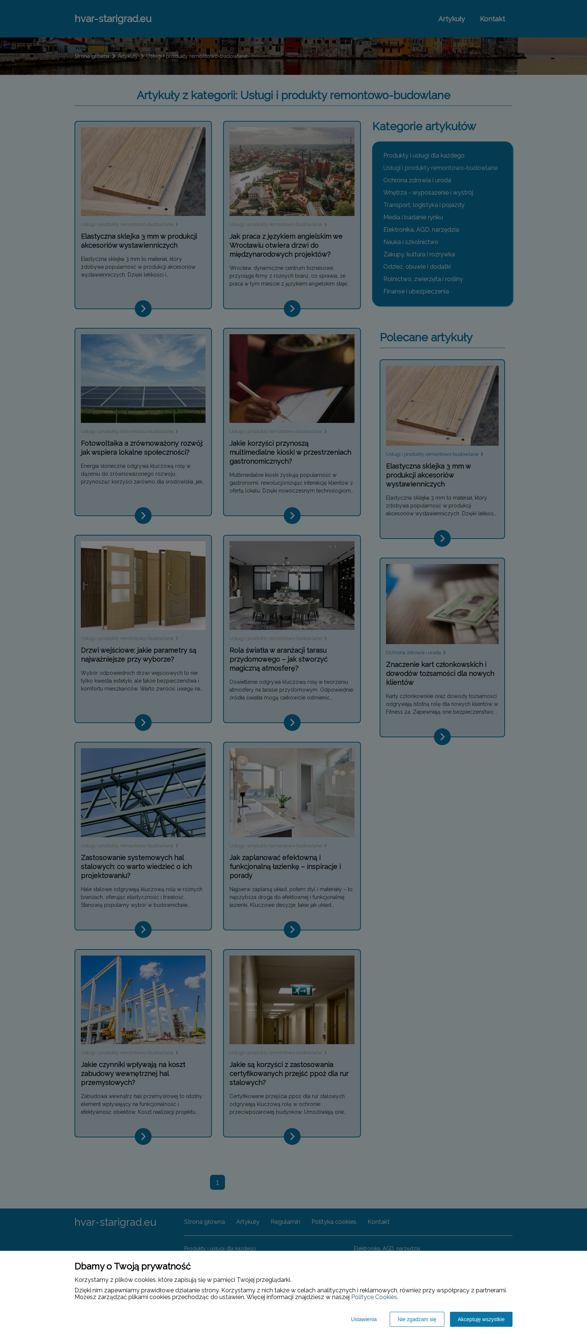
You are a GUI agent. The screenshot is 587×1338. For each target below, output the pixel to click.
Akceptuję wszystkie (481, 1319)
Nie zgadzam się (417, 1319)
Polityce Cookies (374, 1297)
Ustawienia (364, 1319)
